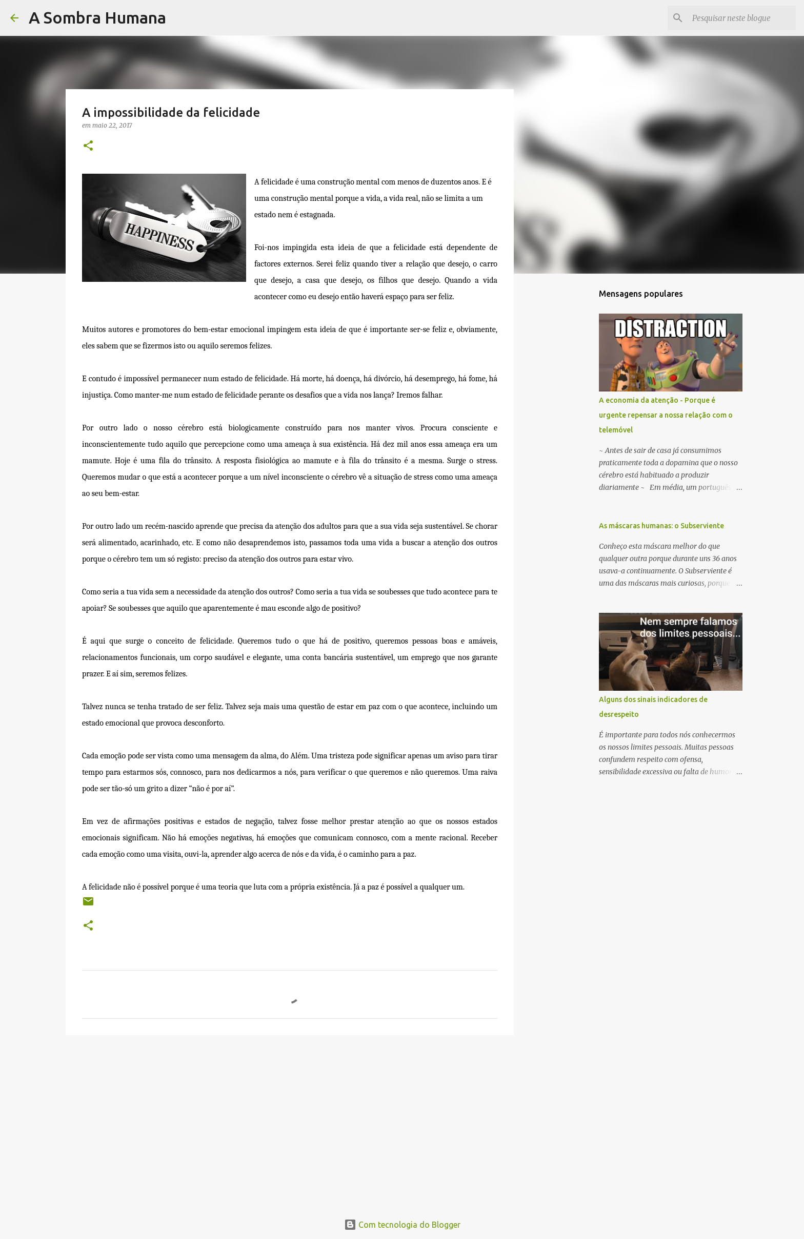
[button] (88, 146)
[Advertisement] (290, 1122)
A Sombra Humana (97, 17)
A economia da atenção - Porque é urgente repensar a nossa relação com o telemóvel (666, 415)
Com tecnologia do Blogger (402, 1224)
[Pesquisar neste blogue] (742, 18)
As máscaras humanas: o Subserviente (661, 526)
